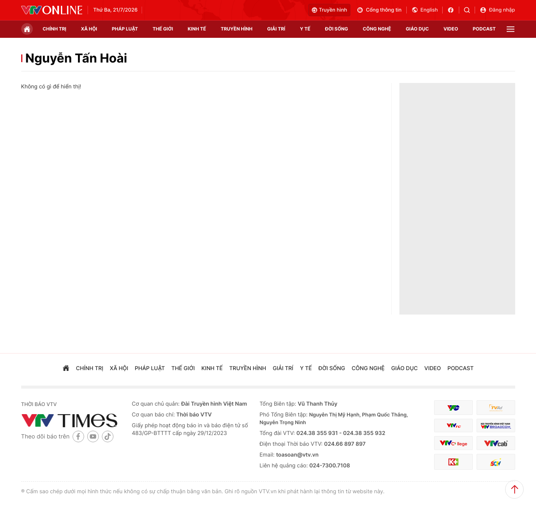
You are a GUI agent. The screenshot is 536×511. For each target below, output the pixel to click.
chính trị (54, 29)
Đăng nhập (497, 10)
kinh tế (197, 29)
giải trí (276, 29)
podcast (484, 29)
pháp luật (125, 29)
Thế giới (163, 29)
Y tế (305, 29)
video (450, 29)
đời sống (336, 29)
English (424, 10)
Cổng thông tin (379, 10)
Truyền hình (329, 10)
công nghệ (377, 29)
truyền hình (236, 29)
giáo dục (417, 29)
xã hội (89, 29)
